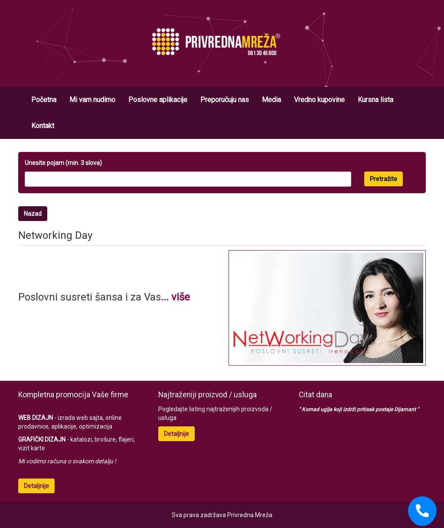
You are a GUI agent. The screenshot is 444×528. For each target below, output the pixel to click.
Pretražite (383, 178)
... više (175, 297)
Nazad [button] (33, 213)
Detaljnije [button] (36, 485)
